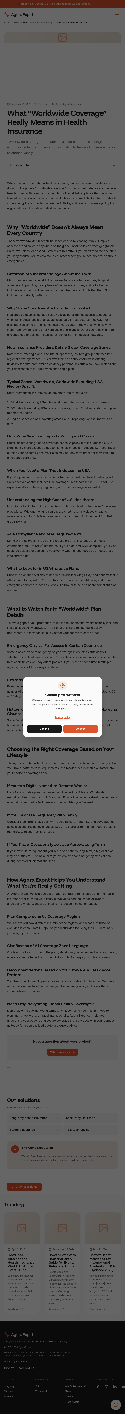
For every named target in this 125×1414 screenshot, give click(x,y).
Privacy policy (62, 717)
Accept (80, 728)
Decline (44, 728)
